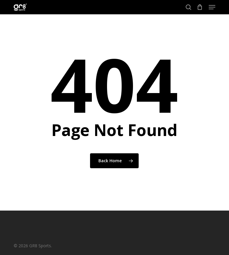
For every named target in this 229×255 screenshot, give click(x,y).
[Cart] (200, 7)
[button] (212, 7)
